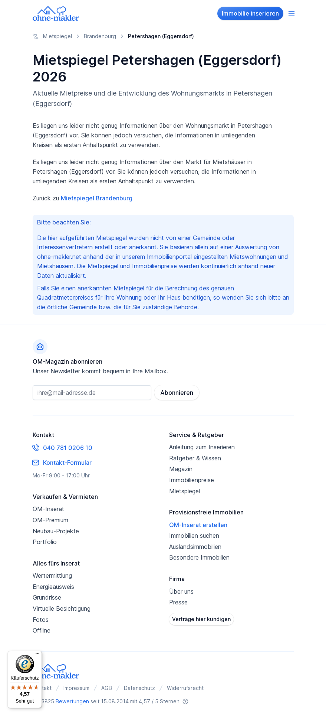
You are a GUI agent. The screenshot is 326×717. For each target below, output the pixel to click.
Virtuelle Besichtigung (61, 608)
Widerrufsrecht (185, 688)
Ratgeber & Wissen (195, 458)
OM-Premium (50, 520)
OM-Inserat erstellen (198, 524)
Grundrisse (47, 597)
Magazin (180, 469)
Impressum (76, 688)
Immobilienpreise (191, 480)
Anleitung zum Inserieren (202, 447)
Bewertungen (72, 701)
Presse (178, 602)
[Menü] (37, 655)
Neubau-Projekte (56, 531)
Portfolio (45, 542)
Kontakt (42, 688)
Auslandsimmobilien (195, 546)
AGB (106, 688)
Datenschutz (139, 688)
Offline (41, 630)
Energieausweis (53, 586)
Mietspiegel (184, 491)
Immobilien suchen (194, 535)
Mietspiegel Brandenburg (96, 198)
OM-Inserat (48, 509)
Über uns (181, 591)
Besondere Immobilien (199, 557)
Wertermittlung (52, 575)
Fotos (41, 619)
